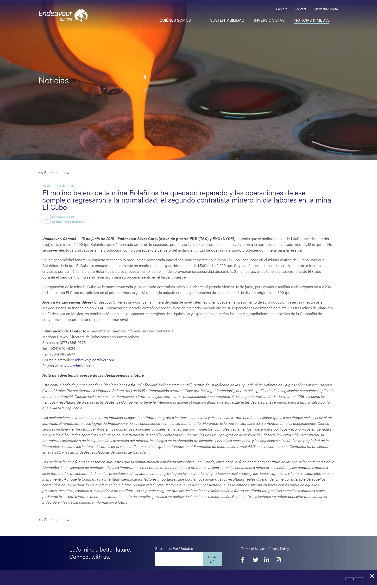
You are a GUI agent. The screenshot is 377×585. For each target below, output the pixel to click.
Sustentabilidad (227, 20)
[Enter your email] (179, 559)
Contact (300, 8)
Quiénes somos (175, 20)
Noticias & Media (311, 20)
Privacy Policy (278, 548)
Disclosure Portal (326, 8)
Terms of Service (253, 548)
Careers (281, 8)
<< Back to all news (54, 172)
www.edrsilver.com (79, 365)
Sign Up (212, 559)
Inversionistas (269, 20)
